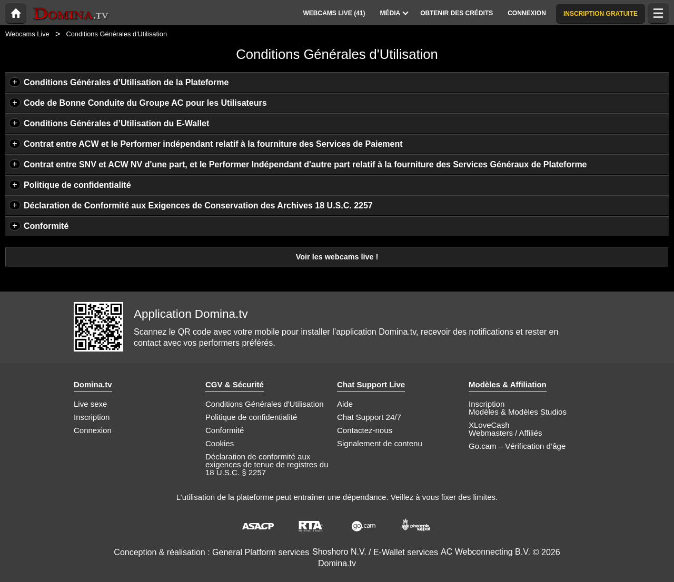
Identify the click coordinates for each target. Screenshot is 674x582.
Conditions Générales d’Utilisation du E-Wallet (116, 123)
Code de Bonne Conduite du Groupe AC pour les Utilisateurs (145, 102)
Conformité (46, 226)
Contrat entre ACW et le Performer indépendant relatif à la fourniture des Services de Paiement (213, 143)
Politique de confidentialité (77, 184)
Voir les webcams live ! (337, 257)
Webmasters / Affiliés (505, 432)
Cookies (219, 443)
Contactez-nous (364, 430)
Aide (345, 403)
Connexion (93, 430)
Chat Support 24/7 (369, 417)
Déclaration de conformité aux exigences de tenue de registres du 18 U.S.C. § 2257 (267, 464)
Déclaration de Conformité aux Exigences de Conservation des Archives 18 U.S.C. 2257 (198, 205)
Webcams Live (27, 34)
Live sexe (90, 403)
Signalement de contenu (379, 443)
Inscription (92, 417)
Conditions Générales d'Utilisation (264, 403)
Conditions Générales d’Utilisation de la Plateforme (126, 82)
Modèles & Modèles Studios (518, 411)
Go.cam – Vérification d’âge (517, 445)
